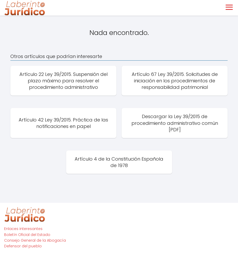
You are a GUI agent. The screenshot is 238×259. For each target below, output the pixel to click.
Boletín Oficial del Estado (27, 234)
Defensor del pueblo (23, 246)
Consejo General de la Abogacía (35, 240)
